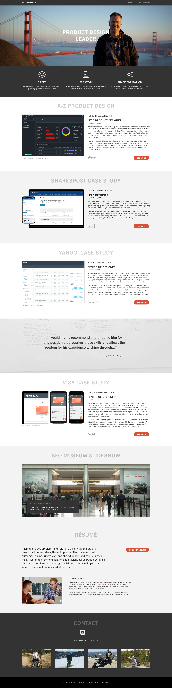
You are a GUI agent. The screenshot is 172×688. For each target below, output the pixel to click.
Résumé (137, 3)
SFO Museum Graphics (41, 503)
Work (130, 3)
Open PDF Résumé (137, 550)
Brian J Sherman (29, 3)
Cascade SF (100, 584)
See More (141, 158)
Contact (146, 3)
